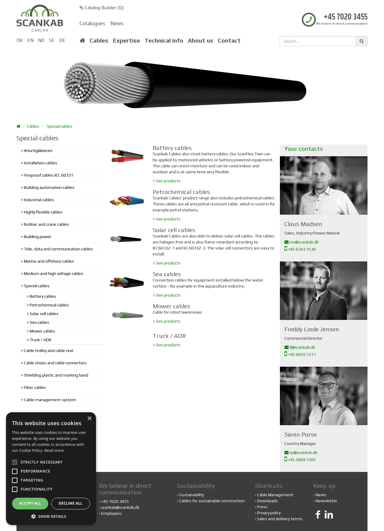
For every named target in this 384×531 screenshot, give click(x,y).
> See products (167, 180)
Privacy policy (268, 512)
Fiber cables (35, 387)
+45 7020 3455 (346, 17)
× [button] (89, 418)
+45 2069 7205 (300, 459)
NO (41, 40)
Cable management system (50, 399)
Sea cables (39, 322)
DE (62, 40)
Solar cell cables (44, 313)
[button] (51, 516)
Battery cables (43, 296)
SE (52, 40)
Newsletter (326, 500)
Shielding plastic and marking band (56, 375)
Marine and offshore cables (49, 261)
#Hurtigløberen (38, 150)
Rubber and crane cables (46, 224)
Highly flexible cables (43, 212)
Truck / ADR (40, 339)
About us (200, 40)
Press (262, 506)
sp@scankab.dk (300, 452)
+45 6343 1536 (300, 249)
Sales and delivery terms (279, 518)
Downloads (267, 500)
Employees (111, 513)
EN (30, 40)
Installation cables (40, 162)
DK (19, 40)
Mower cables (42, 331)
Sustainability (190, 494)
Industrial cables (39, 199)
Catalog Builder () (102, 7)
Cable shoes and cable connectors (55, 362)
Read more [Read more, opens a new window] (54, 450)
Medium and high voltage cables (53, 273)
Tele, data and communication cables (58, 248)
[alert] (51, 468)
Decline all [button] (71, 503)
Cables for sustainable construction (211, 500)
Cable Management (275, 494)
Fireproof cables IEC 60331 (48, 175)
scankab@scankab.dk (120, 507)
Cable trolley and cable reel (48, 350)
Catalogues (92, 23)
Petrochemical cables (49, 305)
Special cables (59, 126)
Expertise (126, 40)
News (117, 23)
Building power (38, 236)
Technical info (164, 40)
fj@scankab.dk (299, 347)
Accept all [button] (30, 503)
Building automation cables (49, 187)
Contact (229, 40)
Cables (99, 40)
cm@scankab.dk (301, 242)
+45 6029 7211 (300, 354)
